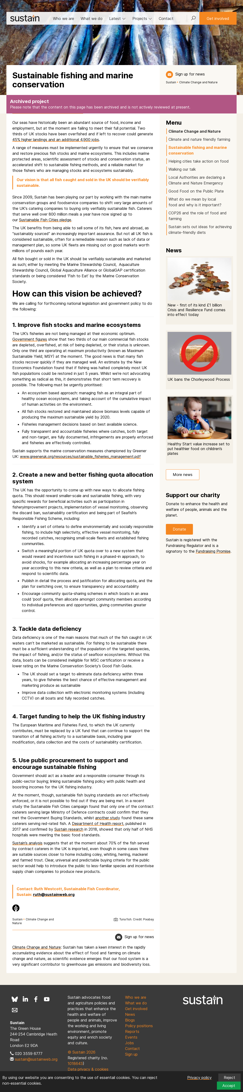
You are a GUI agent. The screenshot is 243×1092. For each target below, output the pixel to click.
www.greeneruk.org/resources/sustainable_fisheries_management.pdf (80, 456)
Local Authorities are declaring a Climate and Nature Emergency (196, 180)
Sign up (131, 1054)
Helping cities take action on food (198, 161)
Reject (229, 1077)
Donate (179, 529)
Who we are (63, 18)
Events (131, 1037)
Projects (142, 18)
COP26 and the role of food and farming (197, 216)
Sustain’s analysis (27, 843)
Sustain (171, 82)
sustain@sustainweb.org (36, 1059)
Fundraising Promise (213, 551)
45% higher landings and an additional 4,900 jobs (55, 139)
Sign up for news (190, 74)
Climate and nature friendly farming (199, 139)
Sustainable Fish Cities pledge (45, 219)
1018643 (75, 1063)
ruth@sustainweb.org (54, 894)
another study (107, 817)
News (130, 1014)
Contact (166, 18)
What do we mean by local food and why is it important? (195, 202)
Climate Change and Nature (198, 82)
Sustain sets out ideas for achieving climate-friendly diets (200, 229)
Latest (117, 18)
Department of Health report (97, 823)
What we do (92, 18)
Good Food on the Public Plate (196, 191)
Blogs (130, 1020)
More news (182, 474)
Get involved (218, 18)
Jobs (129, 1042)
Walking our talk (182, 169)
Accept (228, 1085)
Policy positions (139, 1025)
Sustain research (68, 829)
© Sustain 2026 (81, 1052)
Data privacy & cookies (88, 1069)
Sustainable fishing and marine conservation (197, 150)
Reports (132, 1031)
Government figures (29, 339)
